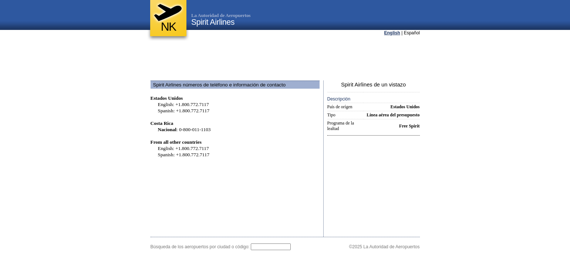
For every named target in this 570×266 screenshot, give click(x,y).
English (392, 32)
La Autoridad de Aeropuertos (220, 15)
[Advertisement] (285, 58)
